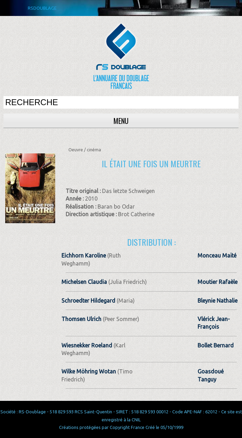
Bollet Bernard (216, 345)
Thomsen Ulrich (81, 319)
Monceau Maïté (217, 255)
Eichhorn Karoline (83, 255)
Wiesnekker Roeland (86, 345)
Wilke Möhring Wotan (88, 371)
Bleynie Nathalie (217, 300)
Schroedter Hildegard (88, 300)
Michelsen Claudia (84, 282)
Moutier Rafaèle (217, 282)
